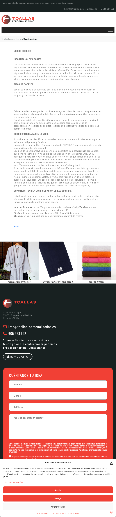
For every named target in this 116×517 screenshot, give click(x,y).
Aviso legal (74, 513)
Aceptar (58, 490)
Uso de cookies (43, 513)
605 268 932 (17, 333)
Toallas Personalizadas (12, 39)
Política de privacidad (60, 513)
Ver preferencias (58, 506)
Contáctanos (37, 347)
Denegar (58, 498)
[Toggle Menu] (110, 30)
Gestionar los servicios (14, 482)
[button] (111, 462)
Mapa (16, 226)
